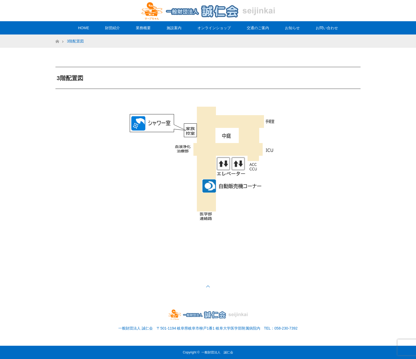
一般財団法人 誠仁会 (217, 352)
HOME (83, 28)
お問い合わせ (327, 28)
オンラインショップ (214, 28)
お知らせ (292, 28)
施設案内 (174, 28)
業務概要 (143, 28)
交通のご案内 (258, 28)
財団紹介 (112, 28)
